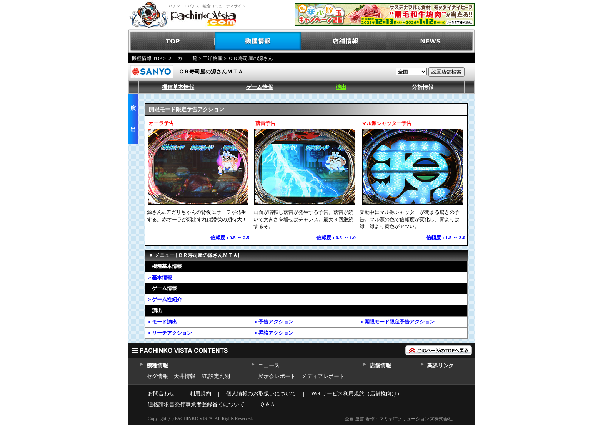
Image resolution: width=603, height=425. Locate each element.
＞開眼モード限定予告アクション (397, 322)
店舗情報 (345, 41)
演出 (341, 87)
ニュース (268, 365)
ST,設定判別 (215, 376)
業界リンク (440, 365)
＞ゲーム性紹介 (164, 299)
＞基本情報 (159, 277)
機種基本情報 (178, 87)
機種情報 (258, 41)
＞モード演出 (162, 322)
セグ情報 (157, 376)
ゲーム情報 (259, 87)
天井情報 (184, 376)
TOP (171, 41)
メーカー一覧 (182, 58)
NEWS (431, 41)
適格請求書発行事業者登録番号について (196, 404)
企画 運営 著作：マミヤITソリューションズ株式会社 (399, 419)
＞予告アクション (273, 322)
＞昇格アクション (273, 333)
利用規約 (200, 394)
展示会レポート (277, 376)
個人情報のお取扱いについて (261, 394)
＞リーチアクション (169, 333)
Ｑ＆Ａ (267, 404)
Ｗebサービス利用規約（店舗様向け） (356, 394)
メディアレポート (323, 376)
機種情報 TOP (147, 58)
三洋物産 (213, 58)
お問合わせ (161, 394)
